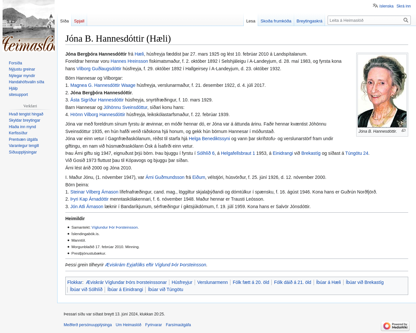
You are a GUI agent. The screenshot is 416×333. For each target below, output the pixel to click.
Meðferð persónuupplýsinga (88, 325)
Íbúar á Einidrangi (125, 289)
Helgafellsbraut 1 (238, 153)
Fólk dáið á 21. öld (292, 282)
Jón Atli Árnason (87, 206)
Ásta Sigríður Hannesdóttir (97, 99)
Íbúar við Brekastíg (365, 282)
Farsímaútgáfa (178, 325)
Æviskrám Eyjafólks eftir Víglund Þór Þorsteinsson (155, 264)
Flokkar (74, 282)
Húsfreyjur (182, 282)
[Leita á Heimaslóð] (369, 20)
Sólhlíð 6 (205, 153)
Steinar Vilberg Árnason (95, 191)
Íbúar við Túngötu (165, 289)
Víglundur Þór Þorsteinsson (115, 227)
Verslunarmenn (212, 282)
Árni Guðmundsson (165, 177)
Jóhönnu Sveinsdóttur (126, 107)
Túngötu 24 (356, 153)
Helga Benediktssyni (209, 138)
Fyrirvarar (153, 325)
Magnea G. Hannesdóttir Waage (103, 85)
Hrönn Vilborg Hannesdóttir (98, 114)
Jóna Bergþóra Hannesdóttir (101, 92)
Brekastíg (310, 153)
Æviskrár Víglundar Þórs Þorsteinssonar (126, 282)
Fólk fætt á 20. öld (251, 282)
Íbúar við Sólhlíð (86, 289)
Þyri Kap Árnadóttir (90, 199)
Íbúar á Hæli (328, 282)
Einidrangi (283, 153)
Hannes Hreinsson (129, 61)
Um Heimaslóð (128, 325)
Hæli (139, 54)
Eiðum (198, 177)
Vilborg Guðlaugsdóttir (98, 68)
